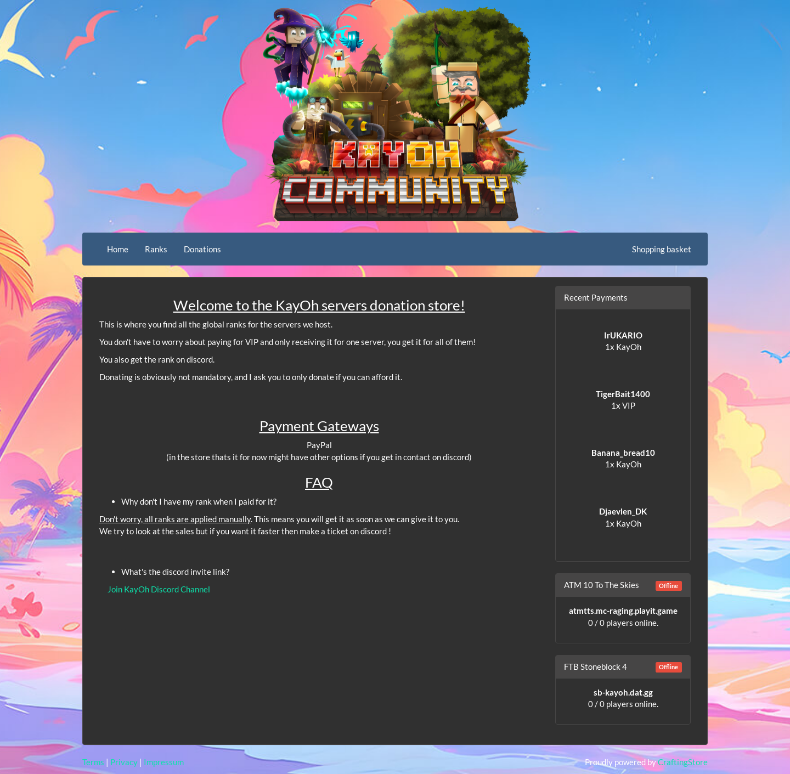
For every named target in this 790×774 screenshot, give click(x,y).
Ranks (156, 249)
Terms (93, 762)
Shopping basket (661, 249)
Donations (202, 249)
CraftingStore (683, 762)
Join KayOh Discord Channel (159, 589)
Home (117, 249)
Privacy (124, 762)
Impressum (164, 762)
